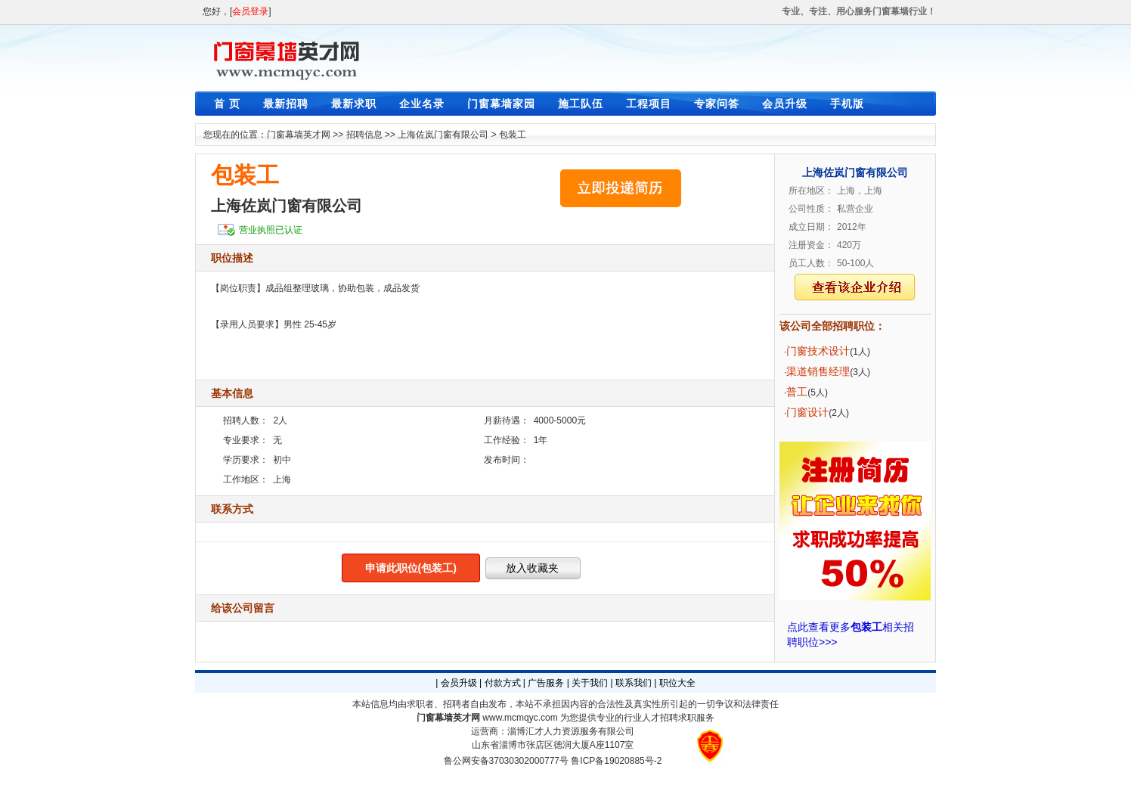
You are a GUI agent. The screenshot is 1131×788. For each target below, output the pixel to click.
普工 (796, 392)
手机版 (847, 104)
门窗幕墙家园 (501, 104)
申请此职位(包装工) (411, 568)
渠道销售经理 (818, 371)
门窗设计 (807, 412)
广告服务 (546, 683)
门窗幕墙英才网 (298, 134)
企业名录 (422, 104)
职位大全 (677, 683)
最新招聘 (285, 104)
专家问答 (716, 104)
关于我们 (590, 683)
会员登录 (250, 11)
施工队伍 (580, 104)
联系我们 (633, 683)
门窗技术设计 (818, 351)
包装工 (512, 134)
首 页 (227, 104)
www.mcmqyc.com (519, 717)
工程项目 (648, 104)
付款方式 (503, 683)
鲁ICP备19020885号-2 (616, 760)
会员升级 (784, 104)
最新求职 (353, 104)
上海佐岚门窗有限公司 (443, 134)
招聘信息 (364, 134)
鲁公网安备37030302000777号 (506, 760)
